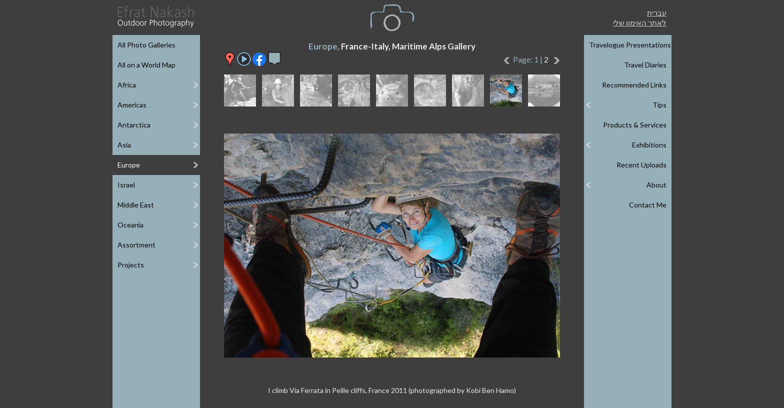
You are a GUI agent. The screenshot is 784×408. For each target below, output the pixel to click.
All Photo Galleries (147, 44)
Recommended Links (634, 84)
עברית (656, 12)
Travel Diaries (645, 64)
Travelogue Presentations (630, 44)
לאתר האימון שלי (639, 22)
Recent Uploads (641, 164)
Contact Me (647, 204)
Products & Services (634, 124)
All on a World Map (147, 64)
